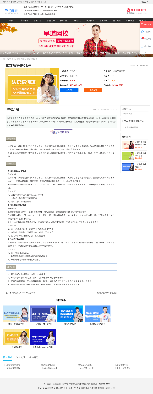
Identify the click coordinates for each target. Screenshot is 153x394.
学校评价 (103, 21)
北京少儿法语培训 (122, 368)
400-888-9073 (138, 10)
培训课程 (24, 21)
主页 (11, 21)
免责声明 (93, 388)
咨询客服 (138, 147)
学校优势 (51, 21)
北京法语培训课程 (12, 365)
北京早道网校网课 (130, 127)
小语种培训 (127, 114)
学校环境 (130, 21)
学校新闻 (77, 21)
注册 (65, 388)
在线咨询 (93, 90)
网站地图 (59, 388)
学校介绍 (37, 21)
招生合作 (145, 2)
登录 (70, 388)
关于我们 (47, 384)
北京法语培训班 (31, 59)
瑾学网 (6, 2)
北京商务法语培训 (12, 368)
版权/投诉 (85, 388)
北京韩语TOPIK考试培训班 (23, 293)
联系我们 (143, 21)
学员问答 (90, 21)
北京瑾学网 (19, 59)
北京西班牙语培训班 (108, 293)
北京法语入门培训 (86, 368)
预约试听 (69, 90)
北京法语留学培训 (49, 368)
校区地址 (117, 21)
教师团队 (64, 21)
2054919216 (117, 85)
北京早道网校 (34, 2)
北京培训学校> (23, 2)
